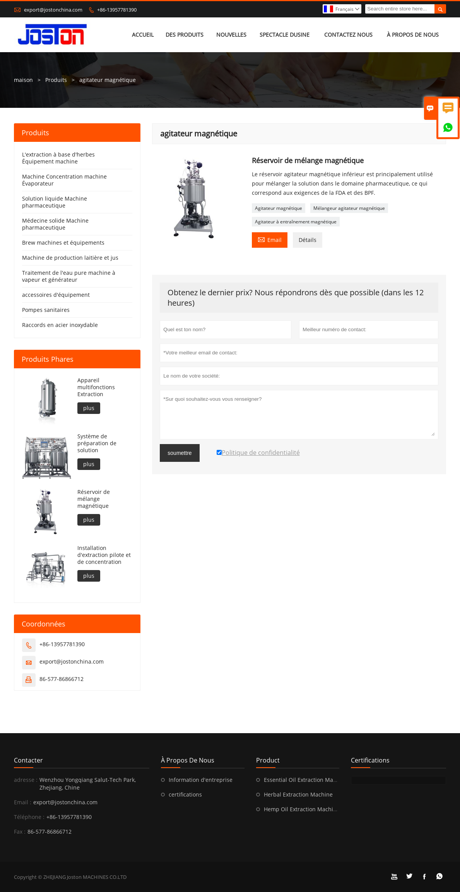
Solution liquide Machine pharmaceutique (54, 202)
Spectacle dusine (285, 34)
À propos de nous (413, 34)
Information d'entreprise (201, 779)
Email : (22, 802)
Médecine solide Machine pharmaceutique (55, 224)
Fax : (20, 831)
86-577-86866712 (61, 679)
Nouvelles (231, 34)
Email (270, 239)
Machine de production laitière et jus (70, 257)
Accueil (143, 34)
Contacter (28, 760)
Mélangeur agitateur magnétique (349, 208)
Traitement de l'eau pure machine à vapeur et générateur (68, 276)
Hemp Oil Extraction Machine (302, 809)
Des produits (184, 34)
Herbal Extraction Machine (298, 794)
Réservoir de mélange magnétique (93, 499)
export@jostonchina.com (53, 9)
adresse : (26, 779)
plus (88, 408)
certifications (185, 794)
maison (23, 79)
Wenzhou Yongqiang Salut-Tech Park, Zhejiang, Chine (87, 783)
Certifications (370, 760)
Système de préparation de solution (96, 443)
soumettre (180, 453)
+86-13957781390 (117, 9)
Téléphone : (29, 817)
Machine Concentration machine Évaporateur (64, 180)
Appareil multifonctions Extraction (96, 387)
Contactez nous (348, 34)
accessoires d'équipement (56, 294)
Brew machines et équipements (63, 242)
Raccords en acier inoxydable (60, 325)
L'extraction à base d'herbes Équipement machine (58, 158)
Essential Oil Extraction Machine (305, 779)
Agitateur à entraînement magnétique (296, 221)
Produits (56, 79)
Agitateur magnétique (278, 208)
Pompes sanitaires (46, 309)
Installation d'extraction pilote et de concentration (104, 555)
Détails (307, 239)
